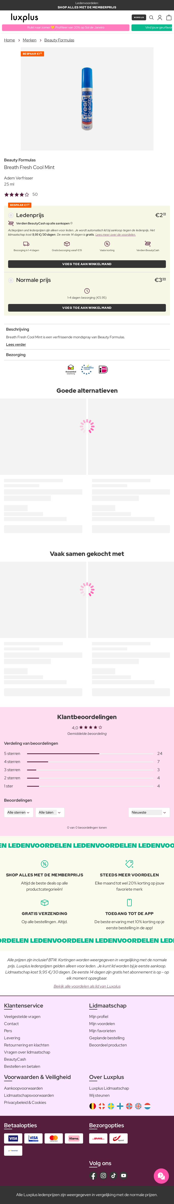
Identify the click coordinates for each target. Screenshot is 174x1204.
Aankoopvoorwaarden (23, 1088)
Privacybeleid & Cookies (25, 1102)
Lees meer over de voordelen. (115, 235)
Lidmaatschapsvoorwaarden (29, 1095)
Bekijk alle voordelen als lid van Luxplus (87, 986)
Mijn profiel (98, 1016)
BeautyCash (15, 1059)
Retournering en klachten (26, 1045)
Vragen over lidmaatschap (27, 1052)
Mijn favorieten (102, 1030)
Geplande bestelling (106, 1038)
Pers (8, 1030)
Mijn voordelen (102, 1023)
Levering (12, 1038)
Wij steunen (99, 1095)
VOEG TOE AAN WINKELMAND (87, 264)
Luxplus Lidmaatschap (109, 1088)
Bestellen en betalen (22, 1066)
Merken (29, 40)
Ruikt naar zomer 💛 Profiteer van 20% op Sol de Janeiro (65, 27)
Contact (11, 1023)
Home (9, 40)
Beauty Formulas (59, 40)
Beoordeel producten (108, 1045)
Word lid (139, 17)
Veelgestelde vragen (22, 1016)
